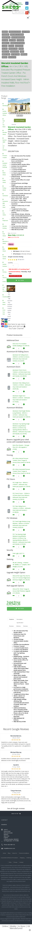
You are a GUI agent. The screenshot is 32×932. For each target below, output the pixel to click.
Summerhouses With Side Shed (5, 203)
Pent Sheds (4, 234)
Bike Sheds (4, 249)
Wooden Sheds (5, 132)
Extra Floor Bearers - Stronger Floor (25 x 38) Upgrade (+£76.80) (21, 447)
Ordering (28, 857)
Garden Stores (4, 256)
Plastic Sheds (4, 180)
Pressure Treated (5, 155)
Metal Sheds (4, 172)
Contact (21, 862)
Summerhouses (5, 194)
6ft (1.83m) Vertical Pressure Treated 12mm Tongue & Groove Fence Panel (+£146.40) (21, 460)
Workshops (5, 104)
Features (11, 619)
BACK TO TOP (16, 813)
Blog (9, 853)
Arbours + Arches (5, 278)
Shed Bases (4, 302)
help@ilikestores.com (9, 848)
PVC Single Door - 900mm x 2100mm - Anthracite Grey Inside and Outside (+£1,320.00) (21, 484)
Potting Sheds (4, 188)
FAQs (10, 862)
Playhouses (5, 219)
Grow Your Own (4, 311)
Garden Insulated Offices (5, 112)
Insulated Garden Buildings (5, 164)
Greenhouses (5, 296)
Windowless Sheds (5, 241)
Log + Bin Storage (5, 288)
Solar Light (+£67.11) (18, 553)
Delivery (18, 626)
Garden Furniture (5, 264)
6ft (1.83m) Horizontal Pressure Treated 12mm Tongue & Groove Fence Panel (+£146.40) (21, 471)
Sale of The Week (4, 123)
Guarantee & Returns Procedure (9, 857)
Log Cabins (4, 213)
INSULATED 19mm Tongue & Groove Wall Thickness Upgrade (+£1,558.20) (21, 591)
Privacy (15, 862)
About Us (14, 853)
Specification (20, 622)
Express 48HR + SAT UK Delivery (5, 144)
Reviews (11, 626)
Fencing (4, 271)
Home (4, 853)
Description (20, 619)
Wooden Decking (5, 226)
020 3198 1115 (17, 8)
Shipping (22, 857)
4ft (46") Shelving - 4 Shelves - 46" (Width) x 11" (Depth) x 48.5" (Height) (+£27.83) (22, 564)
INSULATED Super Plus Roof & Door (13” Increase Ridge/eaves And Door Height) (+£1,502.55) (21, 578)
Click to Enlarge (20, 120)
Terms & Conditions (24, 853)
